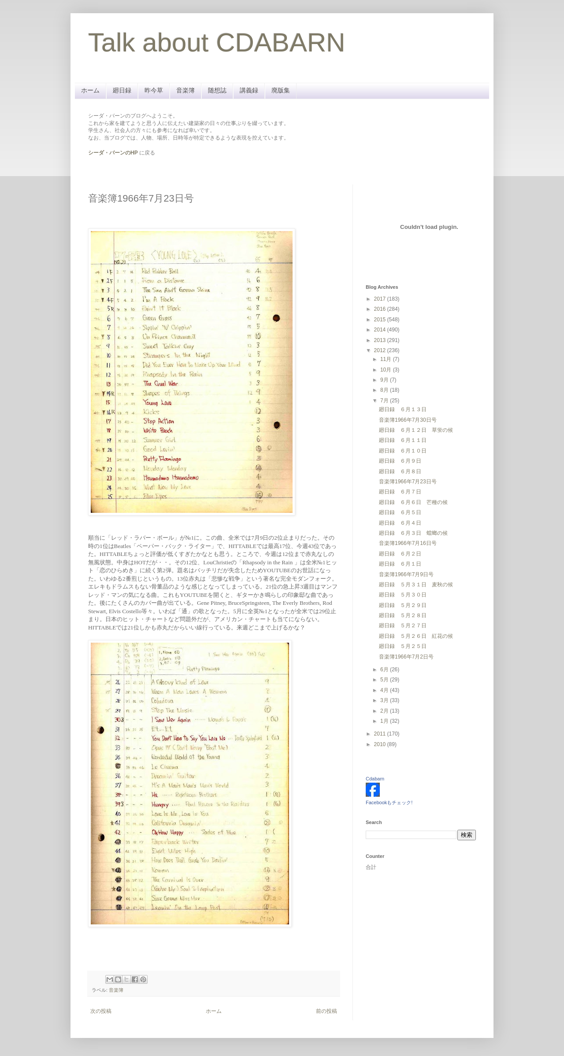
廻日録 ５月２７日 (403, 625)
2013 (380, 340)
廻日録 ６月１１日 (403, 440)
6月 (385, 669)
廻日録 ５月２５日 (403, 646)
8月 (385, 390)
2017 (380, 299)
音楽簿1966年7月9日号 (406, 574)
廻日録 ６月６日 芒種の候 (413, 502)
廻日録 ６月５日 (400, 512)
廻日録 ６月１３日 (403, 409)
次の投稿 (100, 1011)
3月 (385, 700)
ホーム (90, 90)
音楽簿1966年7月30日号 (408, 420)
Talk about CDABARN (216, 42)
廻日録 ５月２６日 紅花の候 (416, 636)
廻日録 (122, 90)
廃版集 (280, 90)
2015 (380, 319)
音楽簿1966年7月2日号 (406, 657)
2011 (380, 734)
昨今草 (154, 90)
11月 (386, 359)
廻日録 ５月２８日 (403, 615)
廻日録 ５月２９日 (403, 605)
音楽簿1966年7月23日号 (408, 481)
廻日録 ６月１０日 (403, 451)
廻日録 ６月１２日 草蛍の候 (416, 430)
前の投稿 (326, 1011)
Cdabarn (375, 778)
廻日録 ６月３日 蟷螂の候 (413, 533)
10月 (386, 370)
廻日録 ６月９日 (400, 461)
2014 (380, 330)
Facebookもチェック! (389, 802)
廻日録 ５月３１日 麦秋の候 (416, 584)
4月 (385, 690)
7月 (385, 400)
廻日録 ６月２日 (400, 554)
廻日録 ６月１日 (400, 564)
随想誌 (217, 90)
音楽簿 (185, 90)
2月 (385, 711)
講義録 (249, 90)
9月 (385, 380)
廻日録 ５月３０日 (403, 595)
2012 (380, 350)
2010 (380, 744)
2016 (380, 309)
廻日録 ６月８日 (400, 471)
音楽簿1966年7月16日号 (408, 543)
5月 (385, 680)
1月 (385, 721)
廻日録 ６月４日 (400, 523)
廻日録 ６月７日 (400, 492)
